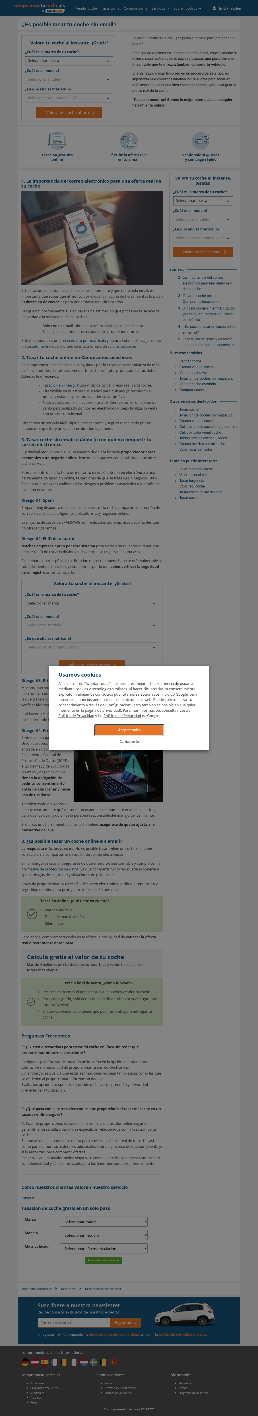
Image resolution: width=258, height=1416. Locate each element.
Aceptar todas (129, 730)
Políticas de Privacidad (122, 715)
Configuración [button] (129, 741)
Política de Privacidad (76, 715)
